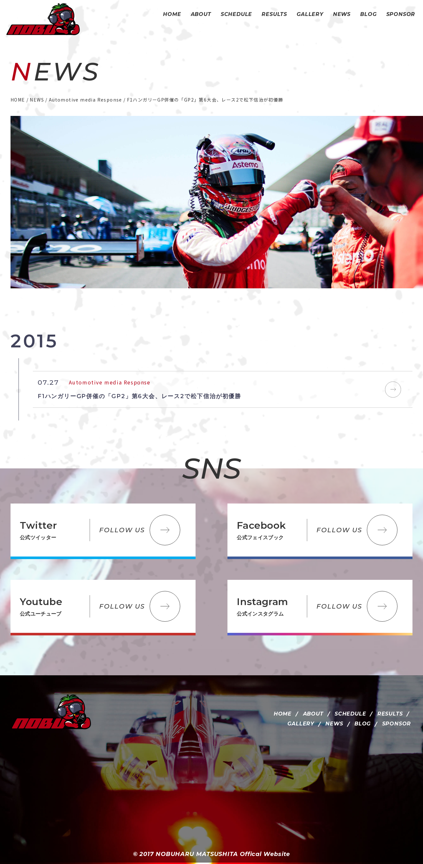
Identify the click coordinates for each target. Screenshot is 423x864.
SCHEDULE (350, 714)
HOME (283, 714)
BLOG (362, 724)
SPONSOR (396, 724)
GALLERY (300, 724)
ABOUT (313, 714)
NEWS (334, 724)
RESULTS (390, 714)
